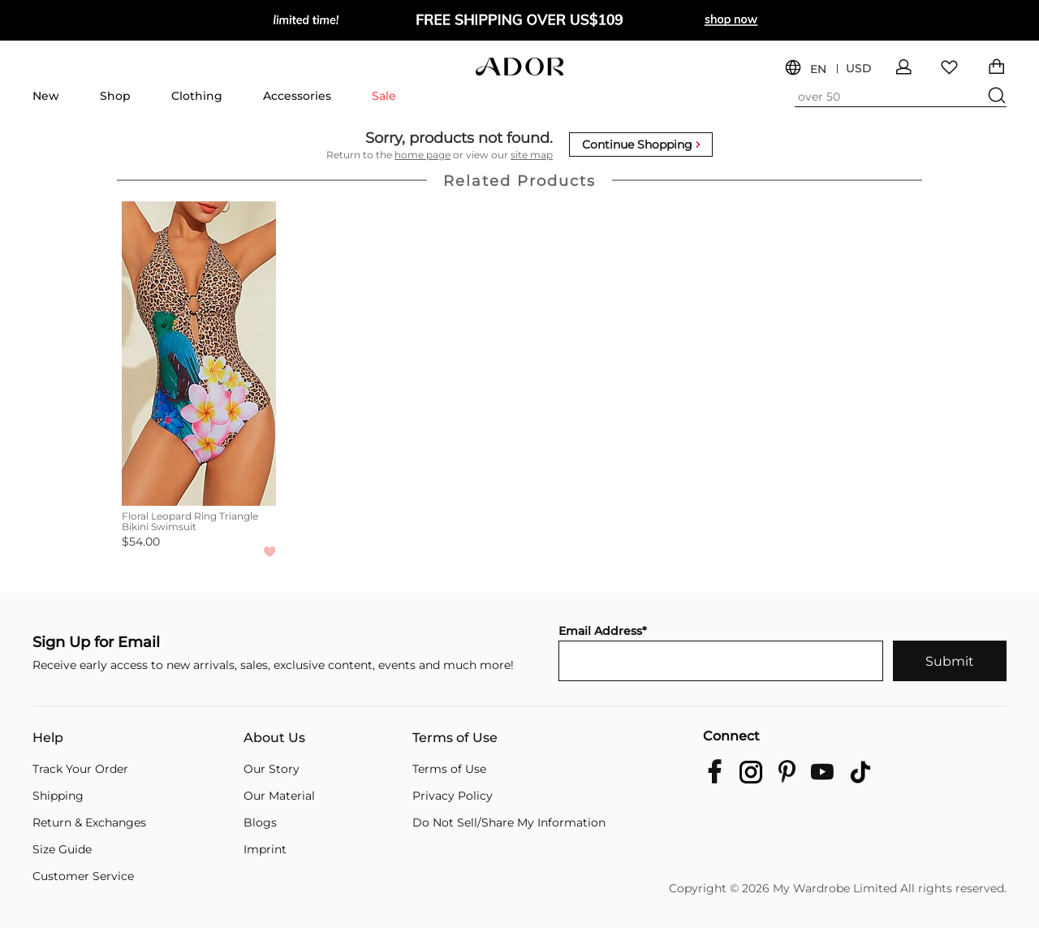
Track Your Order (80, 769)
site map (532, 155)
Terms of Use (455, 738)
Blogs (260, 822)
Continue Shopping (641, 144)
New (45, 95)
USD (859, 69)
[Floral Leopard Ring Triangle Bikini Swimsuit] (199, 353)
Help (47, 738)
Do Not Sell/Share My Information (509, 822)
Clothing (196, 95)
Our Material (279, 795)
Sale (384, 95)
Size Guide (62, 849)
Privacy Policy (452, 795)
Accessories (297, 95)
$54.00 (141, 541)
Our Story (272, 769)
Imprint (265, 849)
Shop (115, 95)
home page (422, 155)
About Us (274, 738)
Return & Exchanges (89, 822)
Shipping (58, 795)
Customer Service (83, 876)
